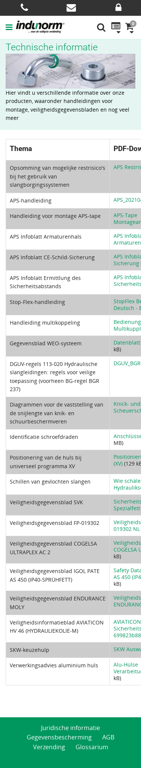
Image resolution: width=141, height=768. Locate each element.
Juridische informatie (70, 728)
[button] (10, 27)
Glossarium (92, 747)
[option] (70, 71)
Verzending (49, 747)
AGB (108, 737)
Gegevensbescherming (59, 737)
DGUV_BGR (127, 363)
